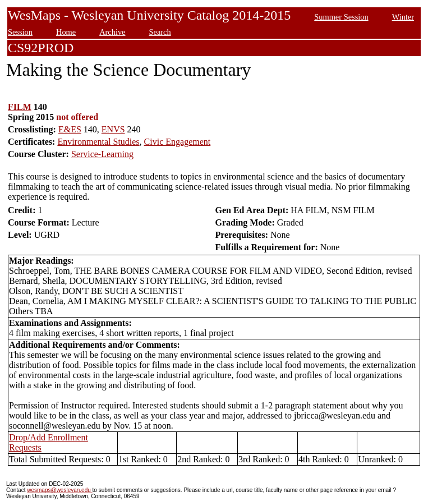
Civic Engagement (177, 141)
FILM (19, 107)
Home (66, 31)
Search (160, 31)
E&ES (69, 129)
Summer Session (341, 16)
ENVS (113, 129)
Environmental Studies (98, 141)
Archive (112, 31)
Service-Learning (102, 154)
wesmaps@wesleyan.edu (59, 490)
